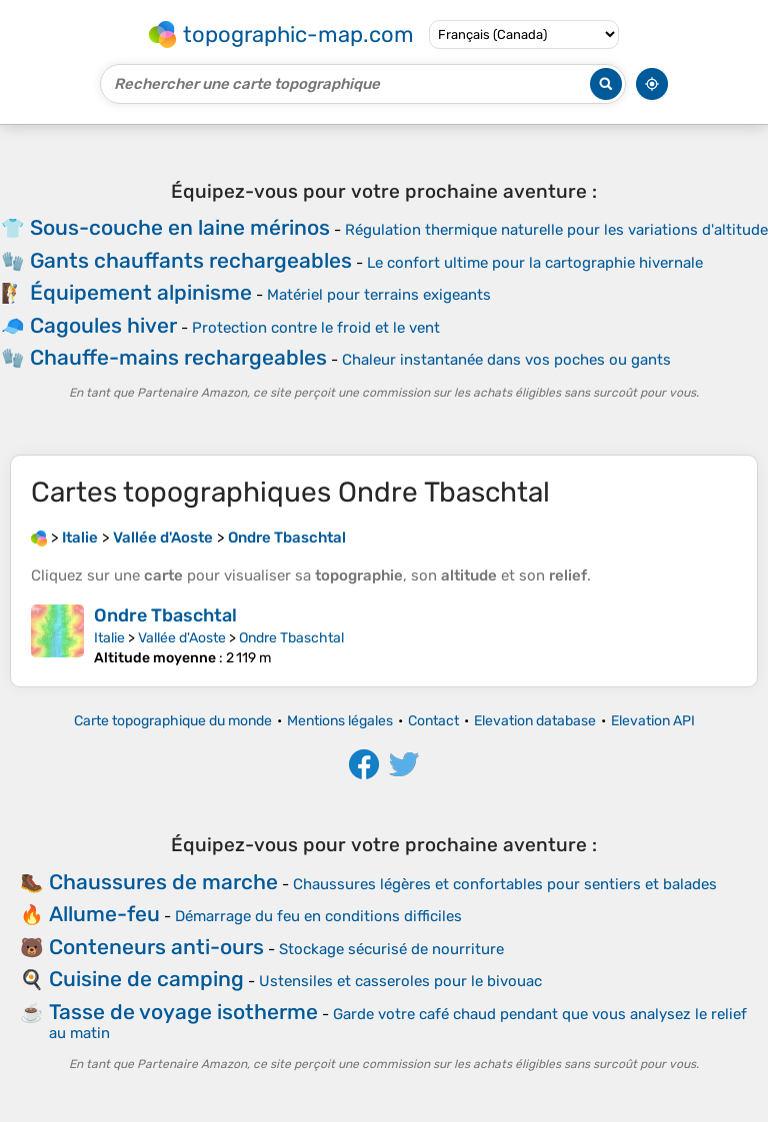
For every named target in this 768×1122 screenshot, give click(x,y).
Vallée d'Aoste (182, 637)
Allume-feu (104, 913)
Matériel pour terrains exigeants (379, 295)
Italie (109, 637)
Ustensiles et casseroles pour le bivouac (400, 981)
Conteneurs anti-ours (156, 946)
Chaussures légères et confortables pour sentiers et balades (505, 884)
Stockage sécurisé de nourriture (391, 949)
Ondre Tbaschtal (165, 615)
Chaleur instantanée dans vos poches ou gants (506, 360)
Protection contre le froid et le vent (316, 328)
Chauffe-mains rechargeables (178, 357)
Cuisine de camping (146, 978)
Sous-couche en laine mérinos (180, 227)
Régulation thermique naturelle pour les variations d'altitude (556, 230)
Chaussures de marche (163, 881)
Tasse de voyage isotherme (183, 1011)
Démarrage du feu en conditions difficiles (318, 916)
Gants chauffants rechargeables (191, 260)
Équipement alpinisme (141, 292)
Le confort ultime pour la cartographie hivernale (535, 263)
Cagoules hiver (103, 325)
